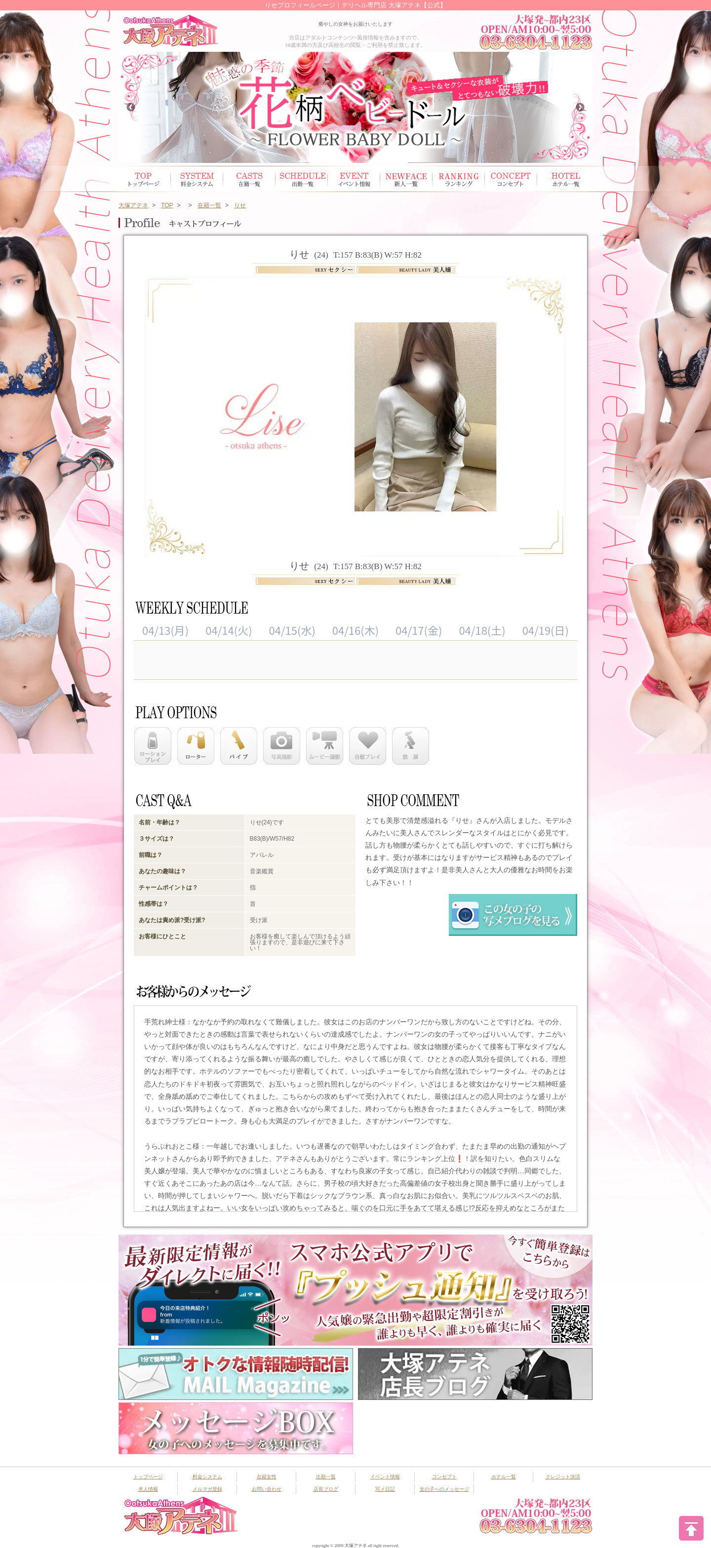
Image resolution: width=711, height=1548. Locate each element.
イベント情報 (354, 179)
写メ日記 (385, 1489)
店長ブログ (326, 1489)
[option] (355, 107)
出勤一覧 (326, 1476)
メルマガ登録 (207, 1489)
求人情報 (148, 1489)
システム (197, 179)
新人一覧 (406, 179)
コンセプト (511, 179)
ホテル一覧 (563, 179)
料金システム (207, 1476)
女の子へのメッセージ (444, 1489)
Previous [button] (131, 108)
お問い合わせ (266, 1489)
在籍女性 (249, 179)
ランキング (459, 179)
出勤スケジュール (302, 179)
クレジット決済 (563, 1476)
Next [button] (580, 108)
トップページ (144, 179)
